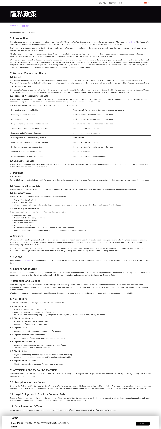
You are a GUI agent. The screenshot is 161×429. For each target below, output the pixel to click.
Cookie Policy (26, 260)
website (132, 42)
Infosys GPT (14, 26)
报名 (120, 3)
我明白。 (142, 424)
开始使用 (132, 3)
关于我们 (102, 3)
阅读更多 (14, 427)
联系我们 (112, 3)
